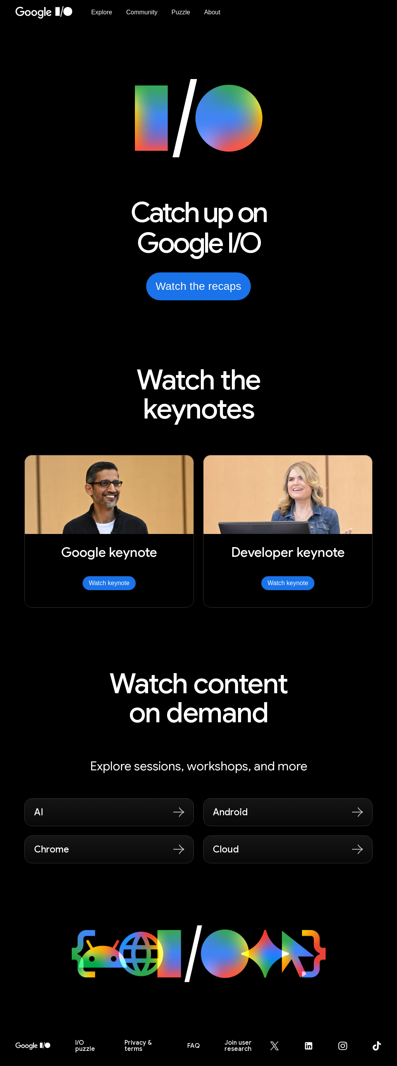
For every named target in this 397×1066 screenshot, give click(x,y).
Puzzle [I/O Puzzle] (180, 12)
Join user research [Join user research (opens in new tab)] (238, 1046)
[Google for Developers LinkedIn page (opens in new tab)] (313, 1046)
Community (141, 12)
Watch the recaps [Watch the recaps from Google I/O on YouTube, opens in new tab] (198, 286)
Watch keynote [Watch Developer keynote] (288, 583)
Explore (101, 12)
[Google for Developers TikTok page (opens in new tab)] (376, 1046)
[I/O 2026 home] (33, 1046)
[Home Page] (49, 12)
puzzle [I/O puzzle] (85, 1046)
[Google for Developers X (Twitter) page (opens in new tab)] (279, 1046)
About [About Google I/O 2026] (212, 12)
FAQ (193, 1046)
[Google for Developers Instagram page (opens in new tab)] (347, 1046)
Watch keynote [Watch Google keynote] (109, 583)
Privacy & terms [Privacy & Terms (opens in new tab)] (138, 1046)
